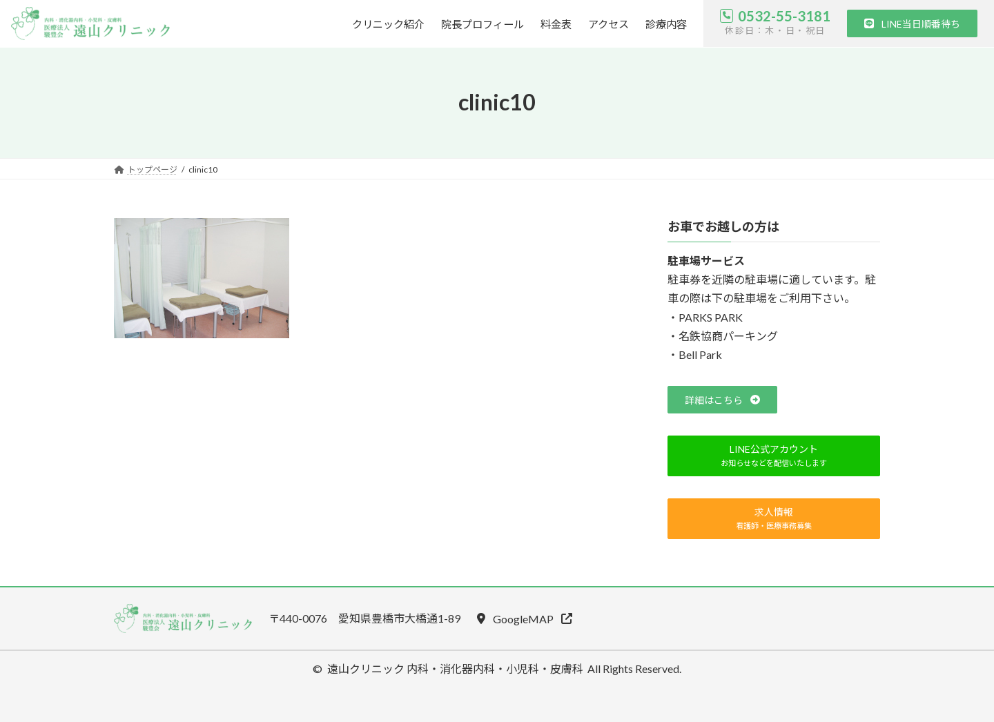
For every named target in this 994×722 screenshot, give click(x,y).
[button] (912, 23)
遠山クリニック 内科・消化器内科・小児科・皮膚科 (455, 668)
